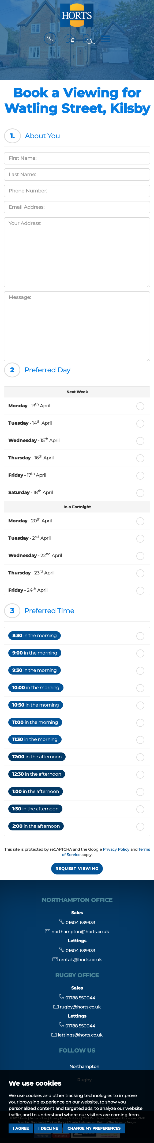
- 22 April (35, 555)
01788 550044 (77, 997)
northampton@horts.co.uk (77, 931)
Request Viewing (77, 868)
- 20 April (30, 520)
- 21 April (29, 538)
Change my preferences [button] (94, 1128)
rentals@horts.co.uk (77, 959)
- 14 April (30, 422)
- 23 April (31, 572)
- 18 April (30, 492)
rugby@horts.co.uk (77, 1007)
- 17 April (27, 475)
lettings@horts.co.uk (77, 1035)
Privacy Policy (116, 849)
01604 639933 (77, 922)
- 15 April (33, 440)
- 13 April (29, 405)
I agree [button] (21, 1128)
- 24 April (27, 590)
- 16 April (31, 457)
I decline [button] (48, 1128)
